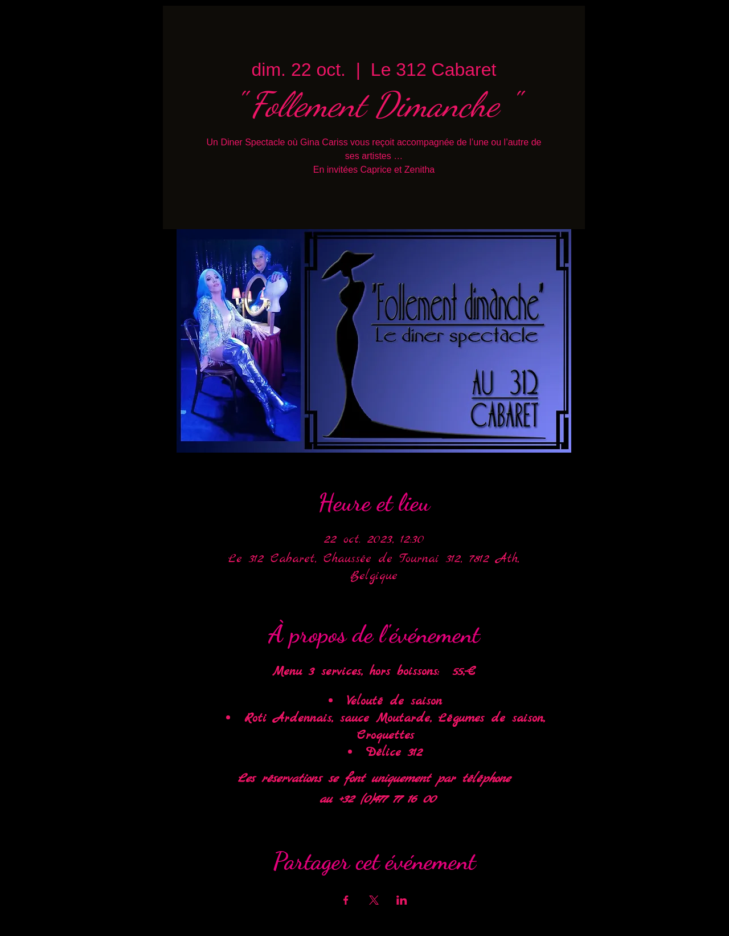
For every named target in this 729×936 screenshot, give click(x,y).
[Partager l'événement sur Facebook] (346, 900)
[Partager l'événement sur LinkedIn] (401, 900)
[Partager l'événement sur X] (373, 900)
